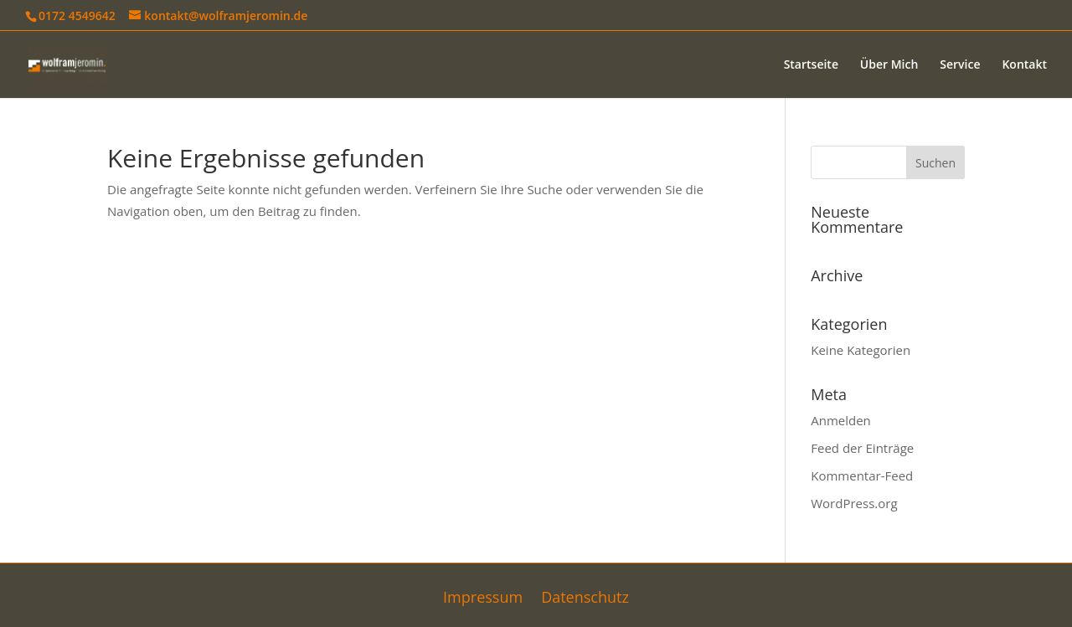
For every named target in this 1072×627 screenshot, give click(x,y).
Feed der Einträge (862, 447)
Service (960, 65)
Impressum (483, 599)
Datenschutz (585, 599)
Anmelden (841, 420)
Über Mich (889, 65)
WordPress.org (854, 503)
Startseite (811, 65)
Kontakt (1024, 65)
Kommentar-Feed (862, 475)
